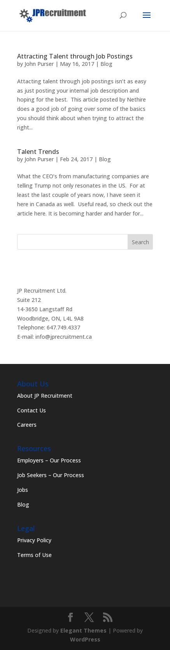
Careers (27, 424)
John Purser (39, 63)
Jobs (22, 489)
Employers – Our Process (49, 460)
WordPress (85, 639)
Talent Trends (38, 151)
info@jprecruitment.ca (63, 336)
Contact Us (31, 410)
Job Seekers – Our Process (50, 475)
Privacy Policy (34, 540)
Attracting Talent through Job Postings (75, 56)
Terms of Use (34, 555)
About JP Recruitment (44, 395)
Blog (106, 63)
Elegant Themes (83, 630)
